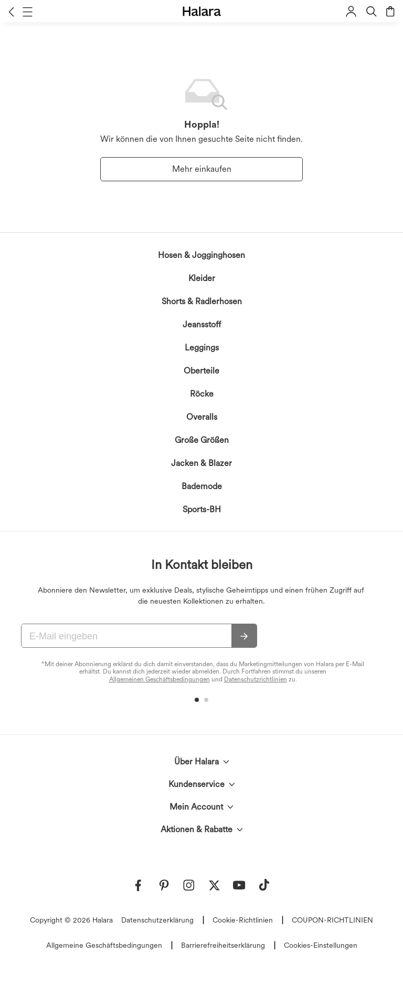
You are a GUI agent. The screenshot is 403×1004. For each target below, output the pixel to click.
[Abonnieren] (244, 636)
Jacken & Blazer (201, 463)
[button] (11, 12)
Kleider (201, 278)
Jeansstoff (202, 324)
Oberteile (201, 371)
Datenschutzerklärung (157, 920)
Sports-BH (202, 509)
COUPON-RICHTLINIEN (332, 920)
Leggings (202, 348)
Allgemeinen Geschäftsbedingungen (159, 679)
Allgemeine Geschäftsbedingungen (104, 945)
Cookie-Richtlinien (243, 920)
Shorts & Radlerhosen (202, 301)
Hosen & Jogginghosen (201, 255)
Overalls (201, 417)
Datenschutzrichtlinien (255, 679)
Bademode (202, 486)
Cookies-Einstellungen (320, 945)
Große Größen (202, 440)
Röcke (202, 394)
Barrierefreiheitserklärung (223, 945)
